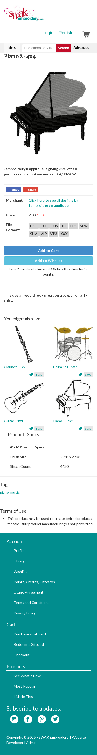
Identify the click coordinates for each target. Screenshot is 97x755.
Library (19, 561)
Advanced (81, 48)
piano (4, 492)
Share (15, 189)
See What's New (27, 676)
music (15, 492)
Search (63, 48)
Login (48, 32)
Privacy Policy (25, 613)
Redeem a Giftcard (29, 644)
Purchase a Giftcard (30, 634)
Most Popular (24, 686)
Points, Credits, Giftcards (34, 582)
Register (67, 32)
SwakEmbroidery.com (42, 15)
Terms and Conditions (31, 602)
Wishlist (20, 571)
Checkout (22, 655)
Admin (31, 742)
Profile (19, 550)
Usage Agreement (28, 592)
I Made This (23, 696)
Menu (12, 47)
